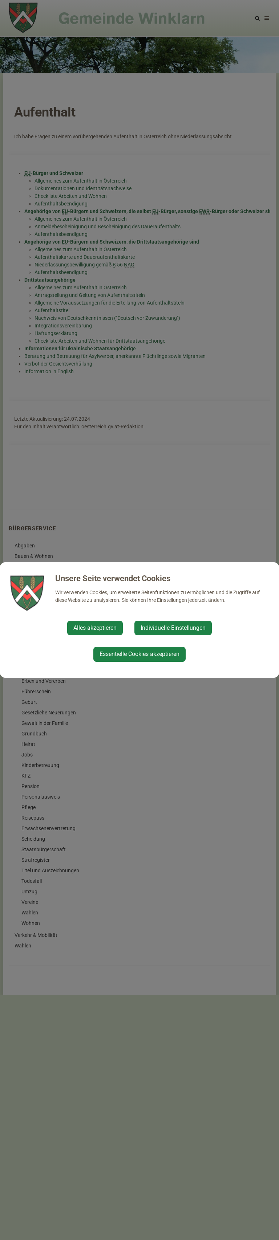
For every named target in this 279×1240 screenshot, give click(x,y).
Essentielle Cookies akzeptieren (139, 653)
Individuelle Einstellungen (173, 627)
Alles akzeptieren (95, 627)
